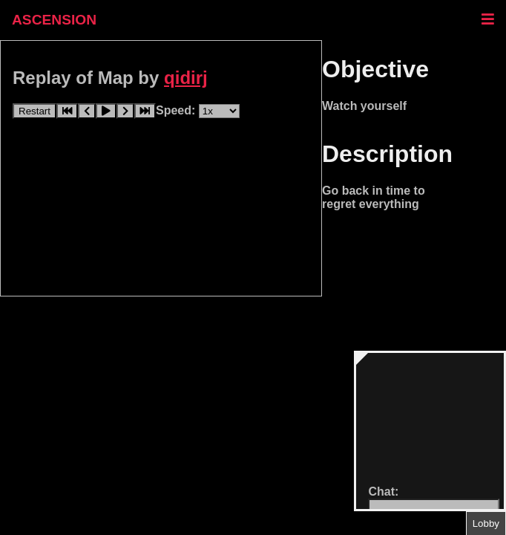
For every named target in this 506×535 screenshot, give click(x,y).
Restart (34, 111)
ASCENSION (54, 19)
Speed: (177, 110)
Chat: (383, 491)
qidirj (186, 78)
